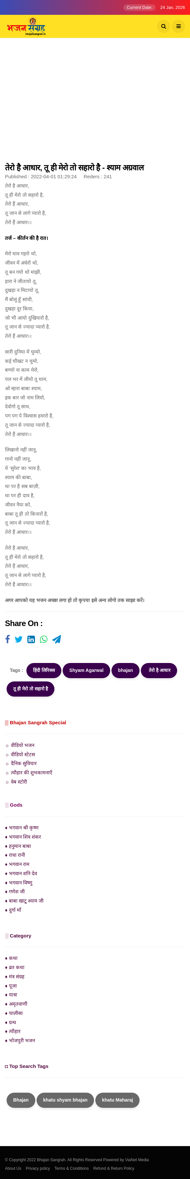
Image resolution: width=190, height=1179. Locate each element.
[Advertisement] (95, 104)
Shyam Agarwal (86, 670)
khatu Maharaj (117, 1100)
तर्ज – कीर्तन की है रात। (26, 238)
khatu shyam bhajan (65, 1100)
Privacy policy (38, 1168)
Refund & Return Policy (114, 1168)
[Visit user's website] (7, 640)
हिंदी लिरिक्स (44, 670)
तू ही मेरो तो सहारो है (30, 688)
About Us (13, 1168)
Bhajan (21, 1100)
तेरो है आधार (159, 670)
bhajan (125, 670)
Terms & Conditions (71, 1168)
